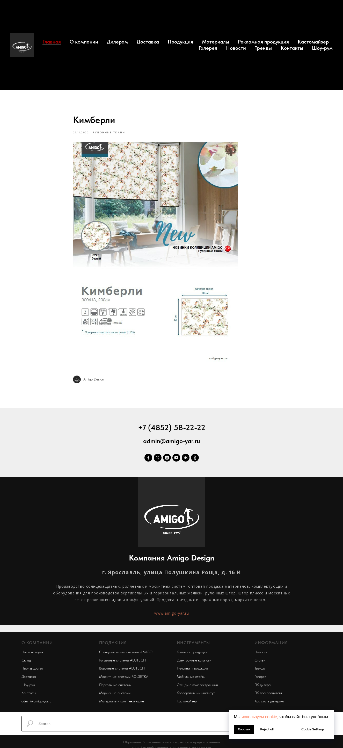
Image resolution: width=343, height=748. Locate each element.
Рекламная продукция (263, 42)
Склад (26, 660)
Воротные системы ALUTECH (122, 668)
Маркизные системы (114, 693)
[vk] (185, 458)
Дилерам (117, 42)
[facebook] (148, 458)
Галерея (208, 48)
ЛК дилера (262, 685)
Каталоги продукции (192, 652)
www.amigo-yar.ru (171, 613)
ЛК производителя (268, 693)
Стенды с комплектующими (197, 685)
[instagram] (167, 458)
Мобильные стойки (191, 676)
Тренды (263, 48)
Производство (32, 668)
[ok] (195, 458)
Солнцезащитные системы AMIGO (125, 652)
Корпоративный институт (196, 693)
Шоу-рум (322, 48)
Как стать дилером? (269, 701)
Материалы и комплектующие (121, 701)
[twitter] (158, 458)
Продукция (180, 42)
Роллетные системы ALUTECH (122, 660)
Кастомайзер (313, 42)
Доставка (148, 42)
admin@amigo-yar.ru (171, 441)
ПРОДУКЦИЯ (113, 643)
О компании (84, 42)
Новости (236, 48)
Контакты (292, 48)
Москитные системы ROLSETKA (123, 676)
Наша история (32, 652)
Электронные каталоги (194, 660)
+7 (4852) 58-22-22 (171, 427)
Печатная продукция (192, 668)
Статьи (259, 660)
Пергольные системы (115, 685)
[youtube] (176, 458)
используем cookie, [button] (260, 717)
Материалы (215, 42)
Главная (51, 42)
